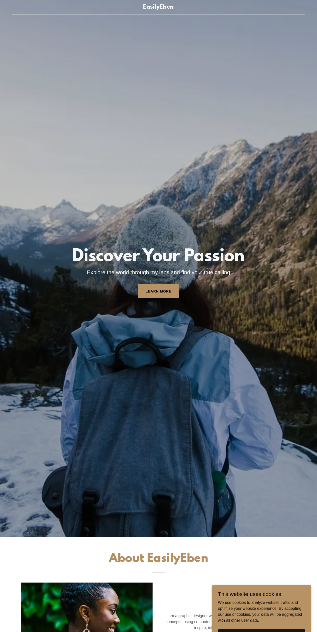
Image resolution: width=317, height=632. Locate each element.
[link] (159, 7)
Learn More (158, 291)
